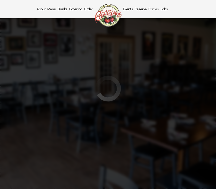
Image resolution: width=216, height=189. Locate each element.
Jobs (164, 8)
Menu (51, 8)
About (41, 8)
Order (88, 8)
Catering (75, 8)
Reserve (141, 8)
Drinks (62, 8)
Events (128, 8)
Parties (153, 8)
